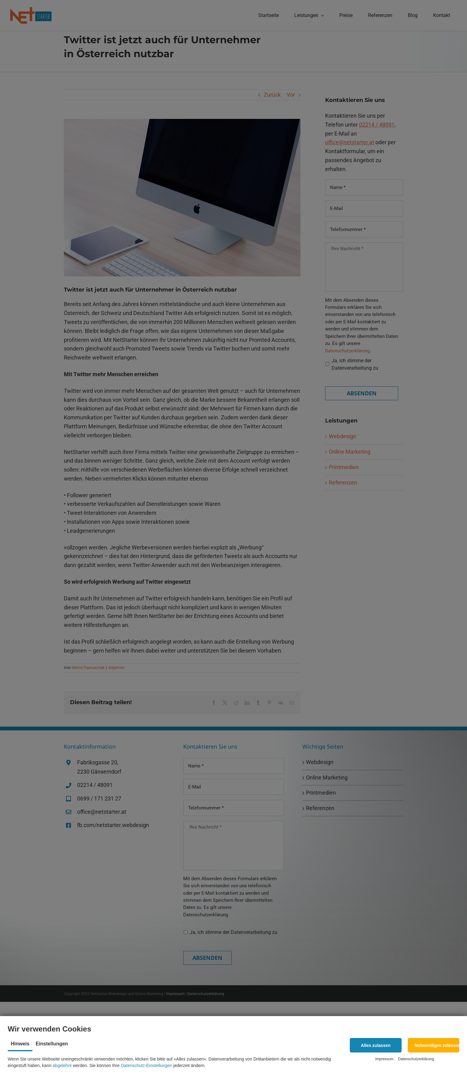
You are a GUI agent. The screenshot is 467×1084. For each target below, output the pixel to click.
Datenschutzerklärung (416, 1059)
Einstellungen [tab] (51, 1043)
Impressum (384, 1059)
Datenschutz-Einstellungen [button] (146, 1065)
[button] (375, 1045)
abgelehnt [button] (62, 1065)
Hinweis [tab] (20, 1043)
